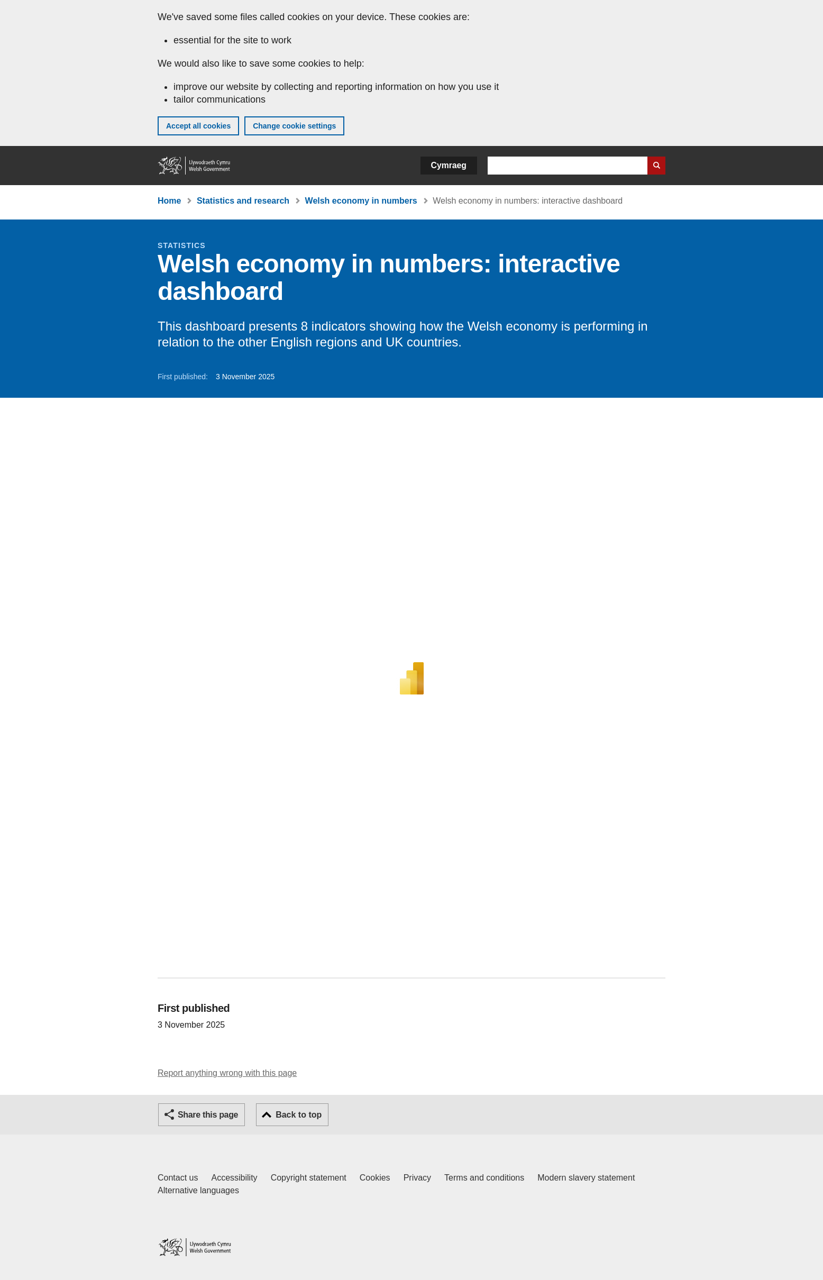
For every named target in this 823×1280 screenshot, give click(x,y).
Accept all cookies (198, 126)
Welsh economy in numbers (361, 200)
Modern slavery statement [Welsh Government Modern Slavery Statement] (586, 1177)
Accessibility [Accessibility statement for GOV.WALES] (234, 1177)
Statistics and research (243, 200)
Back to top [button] (299, 1114)
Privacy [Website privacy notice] (417, 1177)
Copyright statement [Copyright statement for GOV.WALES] (308, 1177)
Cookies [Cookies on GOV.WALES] (375, 1177)
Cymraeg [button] (449, 165)
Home (169, 200)
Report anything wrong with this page (227, 1072)
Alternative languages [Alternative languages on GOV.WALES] (198, 1190)
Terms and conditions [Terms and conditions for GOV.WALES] (484, 1177)
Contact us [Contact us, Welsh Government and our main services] (178, 1177)
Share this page (208, 1114)
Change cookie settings (294, 126)
